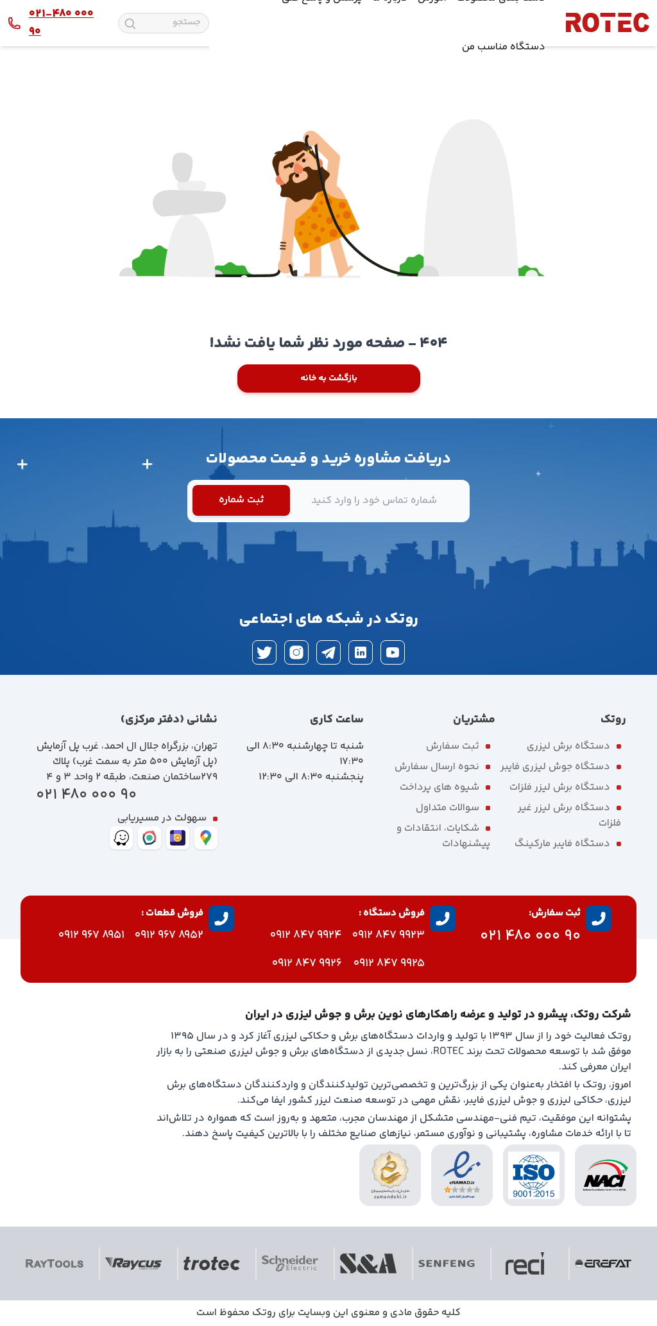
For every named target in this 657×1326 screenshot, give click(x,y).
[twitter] (264, 652)
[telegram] (328, 652)
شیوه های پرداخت (439, 787)
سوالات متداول (447, 808)
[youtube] (392, 652)
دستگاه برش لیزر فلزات (559, 787)
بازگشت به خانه (328, 378)
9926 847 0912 (307, 964)
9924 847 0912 (306, 935)
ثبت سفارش (452, 746)
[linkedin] (360, 652)
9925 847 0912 (389, 964)
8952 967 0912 (169, 935)
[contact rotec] (53, 23)
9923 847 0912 (388, 935)
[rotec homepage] (607, 23)
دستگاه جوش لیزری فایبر (555, 767)
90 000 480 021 (86, 795)
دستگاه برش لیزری (568, 746)
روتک (264, 1313)
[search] (130, 23)
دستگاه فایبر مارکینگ (562, 844)
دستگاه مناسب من (503, 47)
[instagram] (296, 652)
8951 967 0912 (91, 935)
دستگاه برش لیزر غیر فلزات (569, 815)
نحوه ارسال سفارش (437, 767)
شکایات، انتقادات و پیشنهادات (443, 836)
